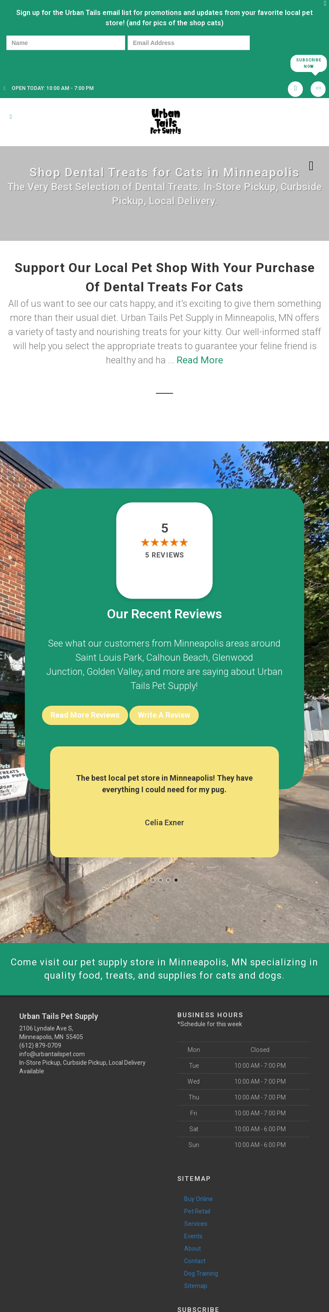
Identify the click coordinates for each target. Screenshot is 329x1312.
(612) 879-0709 (40, 1045)
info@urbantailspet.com (52, 1054)
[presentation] (36, 62)
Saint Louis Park (108, 657)
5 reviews (164, 555)
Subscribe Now (308, 63)
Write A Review (164, 714)
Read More (199, 360)
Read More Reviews (85, 714)
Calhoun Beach (177, 657)
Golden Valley (114, 671)
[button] (153, 880)
